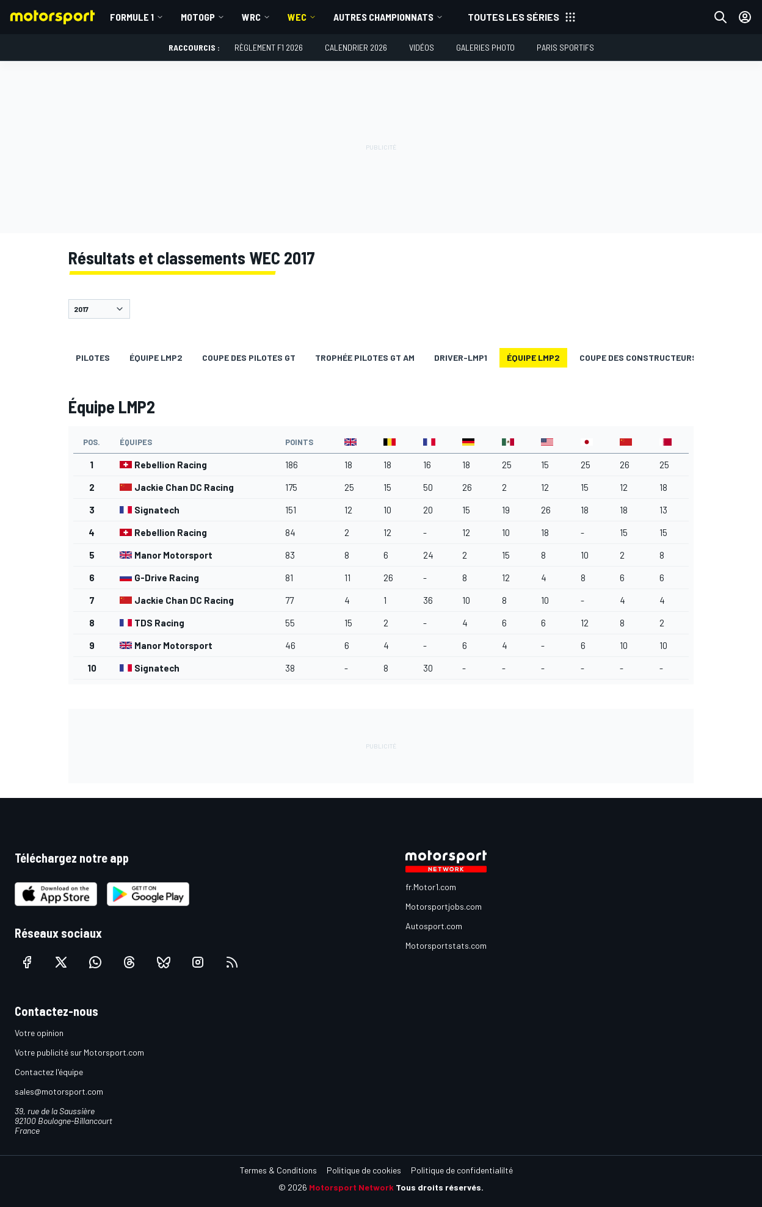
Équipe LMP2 (156, 357)
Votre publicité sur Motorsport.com (79, 1052)
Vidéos (421, 47)
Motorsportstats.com (446, 945)
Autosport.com (433, 926)
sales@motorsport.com (59, 1091)
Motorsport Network (351, 1187)
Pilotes (93, 357)
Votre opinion (39, 1033)
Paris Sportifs (565, 47)
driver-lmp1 (460, 357)
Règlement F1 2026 (268, 47)
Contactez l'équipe (49, 1072)
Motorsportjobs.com (443, 906)
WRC (251, 17)
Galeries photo (485, 47)
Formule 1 (132, 17)
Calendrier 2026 (356, 47)
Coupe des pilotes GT (249, 357)
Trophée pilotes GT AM (365, 357)
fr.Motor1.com (430, 887)
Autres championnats (383, 17)
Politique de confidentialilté (462, 1170)
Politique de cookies (364, 1170)
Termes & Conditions (278, 1170)
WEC (297, 17)
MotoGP (198, 17)
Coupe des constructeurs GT (644, 357)
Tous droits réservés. (440, 1187)
